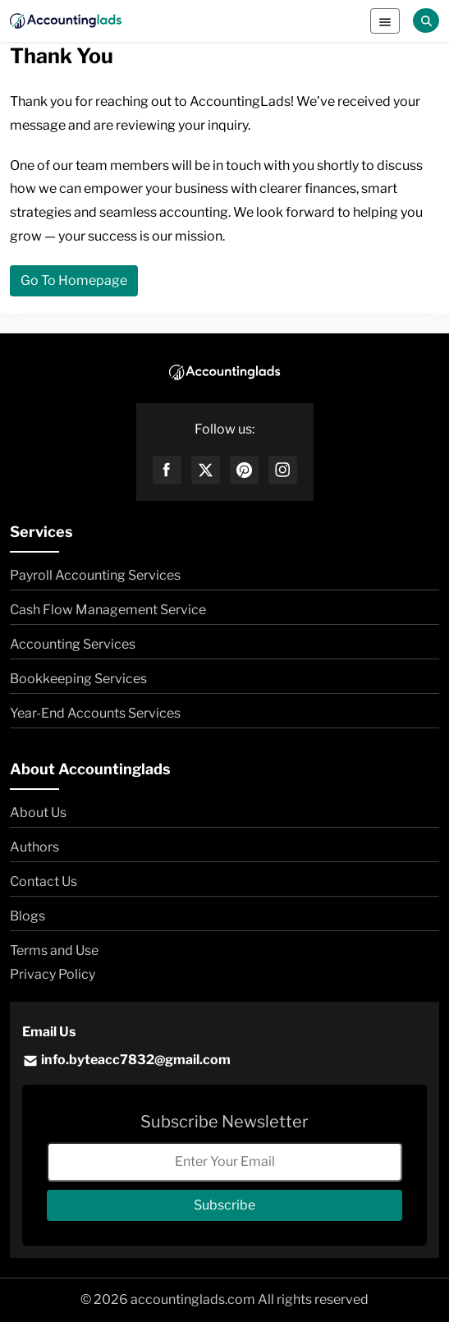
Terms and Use (54, 950)
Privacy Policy (52, 974)
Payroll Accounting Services (95, 575)
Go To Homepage (74, 280)
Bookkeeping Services (78, 678)
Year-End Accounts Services (95, 713)
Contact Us (43, 881)
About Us (38, 812)
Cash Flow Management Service (108, 609)
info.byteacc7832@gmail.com (126, 1060)
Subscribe (224, 1205)
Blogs (27, 916)
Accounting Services (72, 644)
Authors (34, 847)
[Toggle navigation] (385, 21)
